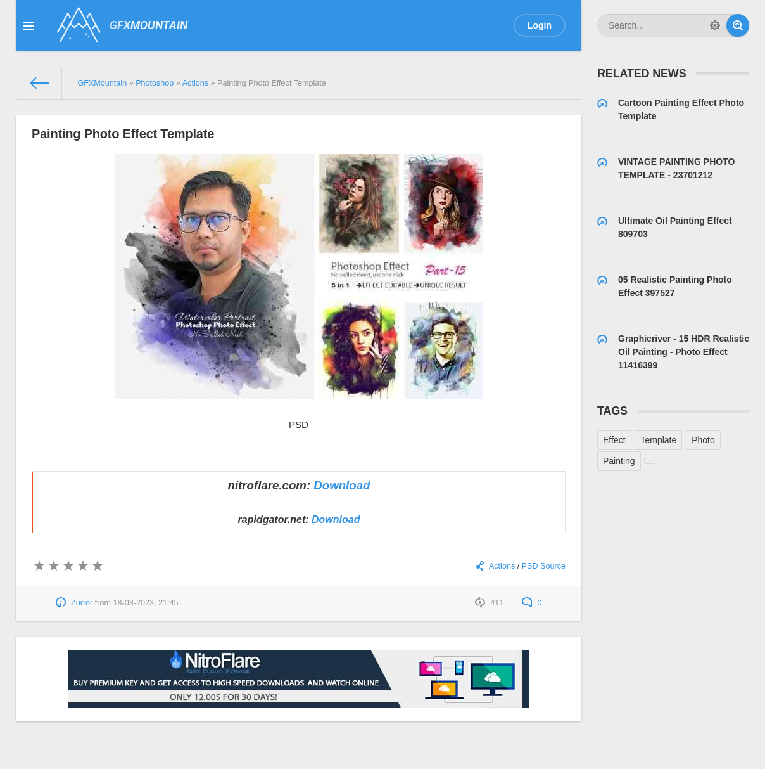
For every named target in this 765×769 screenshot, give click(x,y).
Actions (502, 566)
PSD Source (544, 566)
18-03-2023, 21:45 (146, 602)
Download (341, 485)
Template (658, 440)
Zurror (81, 602)
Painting (619, 461)
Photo (703, 440)
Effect (614, 440)
